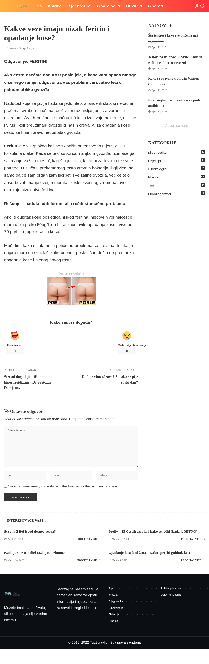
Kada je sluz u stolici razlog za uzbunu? (42, 565)
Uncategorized (159, 194)
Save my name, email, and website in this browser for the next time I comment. (64, 490)
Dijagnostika (157, 152)
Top (151, 185)
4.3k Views (10, 48)
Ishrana (153, 177)
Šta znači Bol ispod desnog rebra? (36, 538)
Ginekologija (157, 169)
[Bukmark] (195, 6)
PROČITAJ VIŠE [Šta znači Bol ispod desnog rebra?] (88, 546)
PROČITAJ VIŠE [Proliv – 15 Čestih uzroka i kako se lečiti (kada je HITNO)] (193, 548)
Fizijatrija (154, 161)
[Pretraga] (202, 6)
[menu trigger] (10, 6)
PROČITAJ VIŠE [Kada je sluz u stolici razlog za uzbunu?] (88, 572)
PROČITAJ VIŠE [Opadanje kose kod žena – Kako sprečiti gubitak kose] (193, 575)
